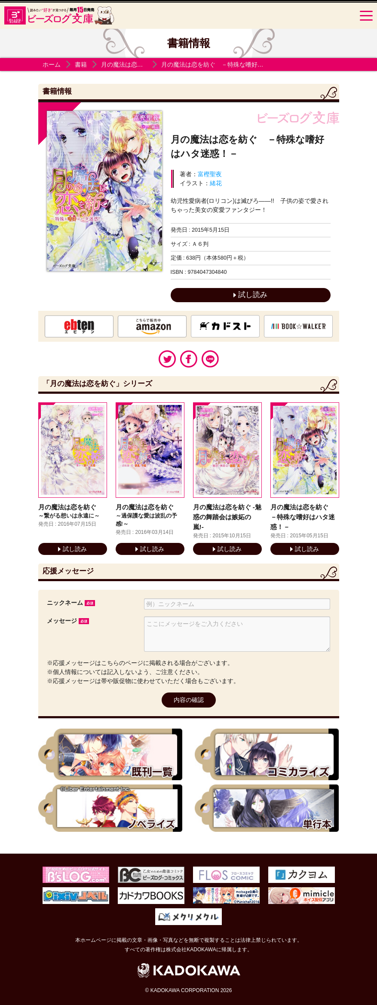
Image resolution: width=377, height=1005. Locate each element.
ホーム (52, 64)
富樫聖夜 (210, 174)
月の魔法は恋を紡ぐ (128, 64)
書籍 (81, 64)
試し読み (250, 295)
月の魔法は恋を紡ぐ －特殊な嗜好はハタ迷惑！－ (230, 64)
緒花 (216, 183)
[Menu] (366, 15)
